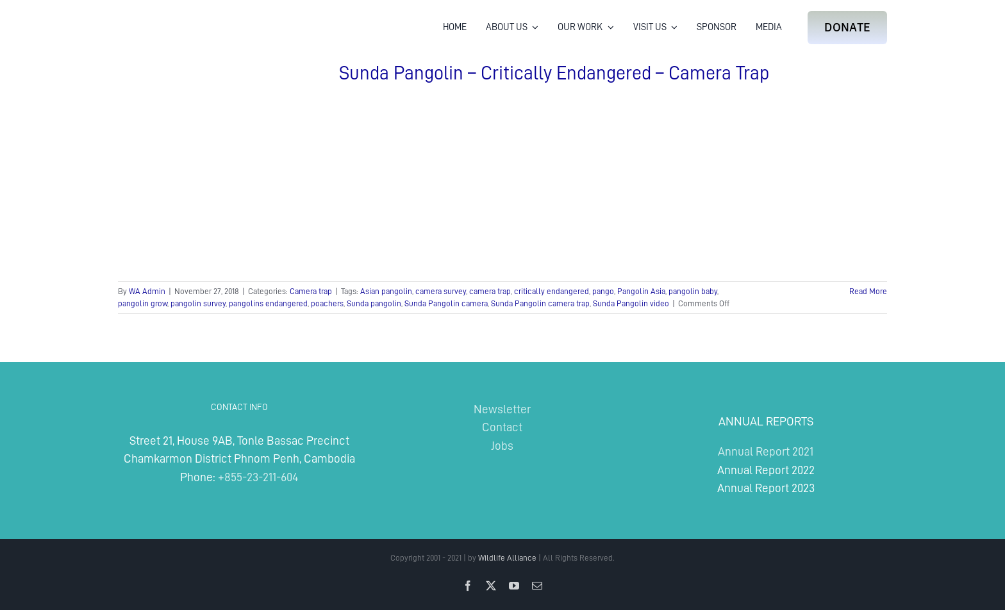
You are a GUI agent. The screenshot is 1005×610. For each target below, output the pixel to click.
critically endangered (551, 291)
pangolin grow (142, 303)
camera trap (490, 291)
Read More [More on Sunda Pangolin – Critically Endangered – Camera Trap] (868, 291)
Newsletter (502, 409)
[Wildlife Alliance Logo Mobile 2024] (158, 16)
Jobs (502, 446)
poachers (327, 303)
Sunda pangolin (374, 303)
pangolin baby (693, 291)
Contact (502, 427)
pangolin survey (198, 303)
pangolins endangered (268, 303)
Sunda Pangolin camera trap (540, 303)
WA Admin (147, 291)
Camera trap (311, 291)
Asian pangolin (386, 291)
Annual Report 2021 (765, 451)
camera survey (440, 291)
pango (603, 291)
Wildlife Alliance (507, 558)
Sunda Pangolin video (631, 303)
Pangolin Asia (641, 291)
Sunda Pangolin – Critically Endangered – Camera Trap (554, 73)
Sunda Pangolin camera (446, 303)
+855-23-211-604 (258, 477)
